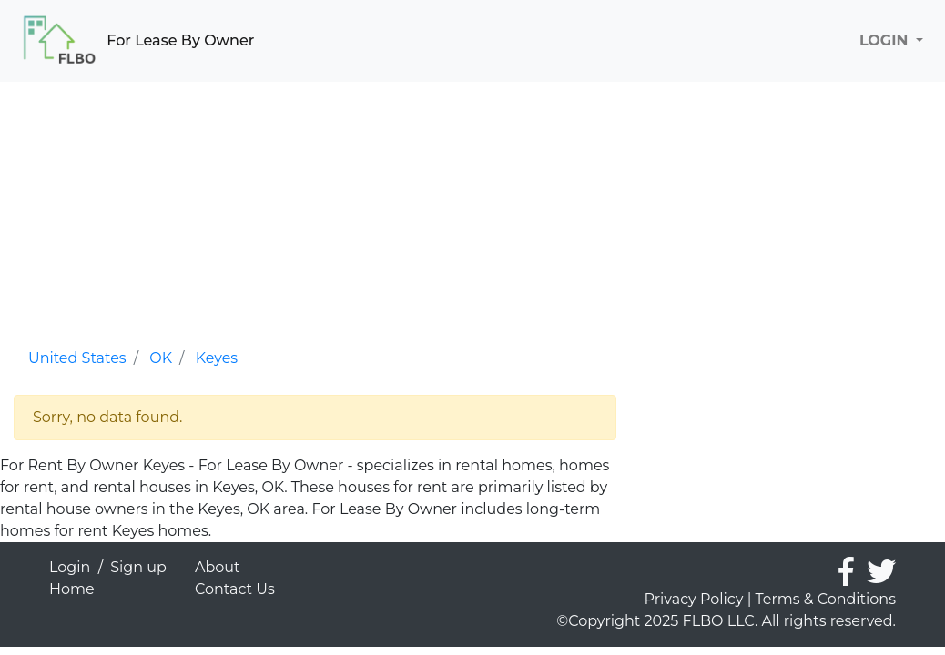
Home (72, 589)
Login (69, 567)
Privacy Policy (694, 599)
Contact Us (235, 589)
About (217, 567)
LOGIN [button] (885, 40)
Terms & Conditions (826, 599)
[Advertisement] (315, 209)
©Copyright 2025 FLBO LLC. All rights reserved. (726, 621)
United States (77, 358)
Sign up (138, 567)
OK (160, 358)
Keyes (217, 358)
